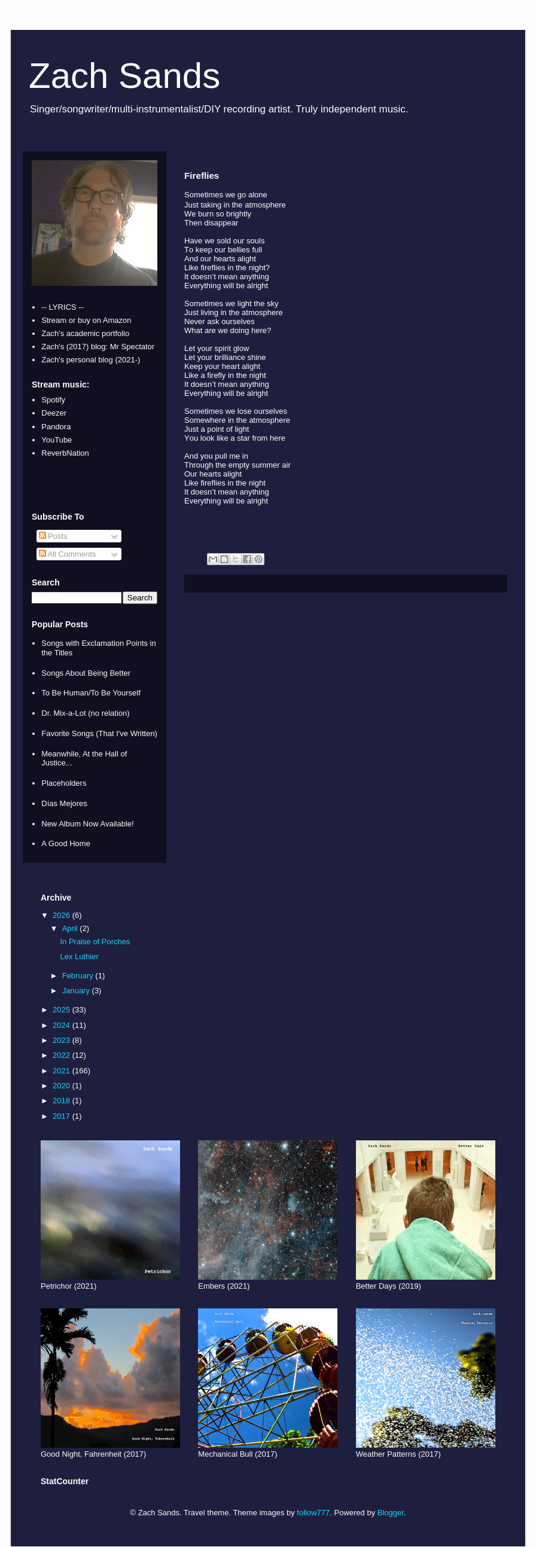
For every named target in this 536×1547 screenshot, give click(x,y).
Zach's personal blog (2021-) (90, 359)
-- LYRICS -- (62, 307)
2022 (62, 1055)
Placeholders (63, 783)
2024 (62, 1025)
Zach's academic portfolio (85, 333)
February (79, 975)
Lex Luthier (79, 956)
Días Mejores (64, 803)
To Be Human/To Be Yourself (91, 692)
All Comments (67, 554)
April (71, 928)
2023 (62, 1040)
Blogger (390, 1512)
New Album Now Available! (87, 823)
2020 (62, 1085)
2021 (62, 1070)
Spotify (53, 399)
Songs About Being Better (85, 673)
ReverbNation (65, 452)
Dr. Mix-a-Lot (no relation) (85, 713)
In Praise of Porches (95, 941)
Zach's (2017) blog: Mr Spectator (97, 346)
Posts (53, 536)
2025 (62, 1009)
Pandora (56, 426)
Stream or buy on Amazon (86, 320)
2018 (62, 1100)
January (77, 990)
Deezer (53, 412)
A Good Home (65, 843)
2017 (62, 1116)
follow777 (313, 1512)
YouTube (56, 439)
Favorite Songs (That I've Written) (99, 733)
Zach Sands (124, 76)
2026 (62, 915)
